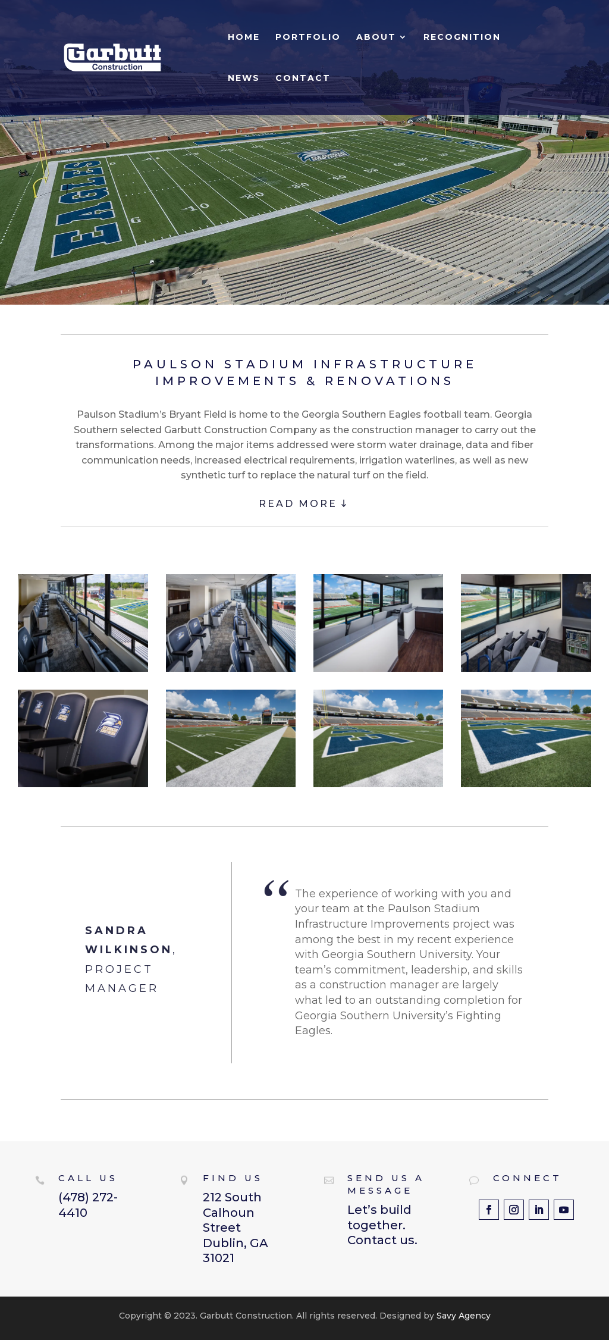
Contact (303, 78)
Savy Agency (462, 1315)
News (244, 78)
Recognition (462, 37)
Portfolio (308, 37)
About (376, 37)
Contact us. (382, 1240)
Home (244, 37)
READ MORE (304, 503)
